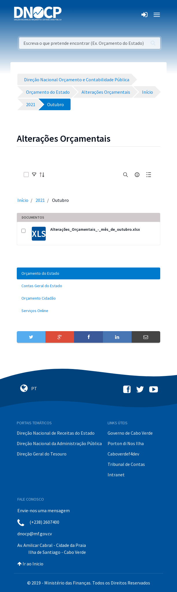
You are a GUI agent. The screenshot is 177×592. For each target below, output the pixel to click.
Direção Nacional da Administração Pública (59, 443)
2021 (40, 200)
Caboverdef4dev (123, 454)
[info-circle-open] (137, 174)
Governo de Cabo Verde (130, 433)
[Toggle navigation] (69, 15)
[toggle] (34, 174)
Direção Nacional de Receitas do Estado (56, 433)
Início (22, 200)
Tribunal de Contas (126, 464)
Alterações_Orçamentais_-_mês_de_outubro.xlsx (95, 229)
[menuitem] (88, 273)
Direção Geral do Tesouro (42, 454)
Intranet (116, 474)
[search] (125, 174)
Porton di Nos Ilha (126, 443)
